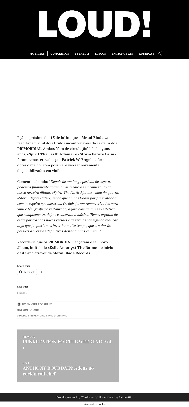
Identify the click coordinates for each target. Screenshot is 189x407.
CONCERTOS (59, 53)
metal (23, 315)
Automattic (125, 397)
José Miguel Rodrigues (37, 304)
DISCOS (100, 53)
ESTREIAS (82, 53)
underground (57, 315)
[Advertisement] (95, 86)
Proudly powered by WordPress (75, 397)
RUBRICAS (146, 53)
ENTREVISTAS (122, 53)
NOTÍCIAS (37, 53)
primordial (37, 315)
